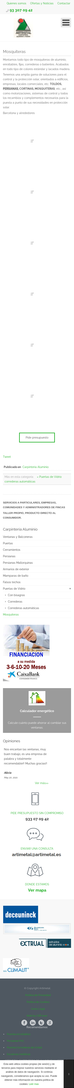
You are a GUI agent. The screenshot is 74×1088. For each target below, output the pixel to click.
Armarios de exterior (16, 569)
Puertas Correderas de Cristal (24, 1047)
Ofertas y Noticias (41, 3)
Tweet (7, 456)
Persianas (9, 556)
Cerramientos (11, 549)
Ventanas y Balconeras (18, 536)
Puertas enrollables (18, 1034)
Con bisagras (16, 595)
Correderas (15, 601)
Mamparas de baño (15, 575)
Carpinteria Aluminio (35, 467)
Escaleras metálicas (18, 1054)
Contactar (64, 3)
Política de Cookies (38, 1001)
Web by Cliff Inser (37, 1015)
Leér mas (33, 1084)
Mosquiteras (11, 614)
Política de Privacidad (37, 995)
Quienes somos (16, 3)
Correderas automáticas (23, 608)
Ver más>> (41, 783)
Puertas (8, 543)
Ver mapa (37, 890)
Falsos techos (12, 582)
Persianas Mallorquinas (18, 562)
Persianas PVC (15, 1040)
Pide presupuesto (37, 437)
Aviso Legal (38, 1008)
